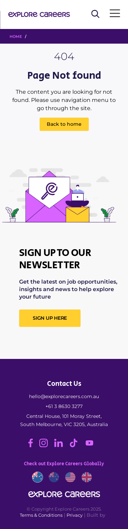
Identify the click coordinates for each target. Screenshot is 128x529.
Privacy (75, 515)
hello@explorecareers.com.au (64, 396)
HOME (16, 36)
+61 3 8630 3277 (64, 406)
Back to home (64, 124)
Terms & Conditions (41, 515)
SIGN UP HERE (50, 318)
